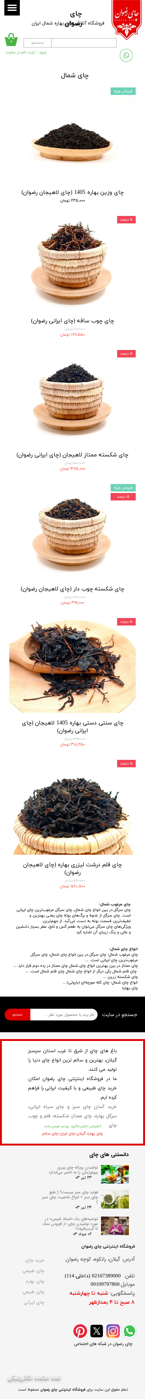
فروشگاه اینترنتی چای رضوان (63, 1389)
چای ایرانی (34, 1302)
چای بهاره (35, 1281)
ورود (42, 52)
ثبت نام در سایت (20, 52)
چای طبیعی (33, 1271)
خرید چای (34, 1260)
